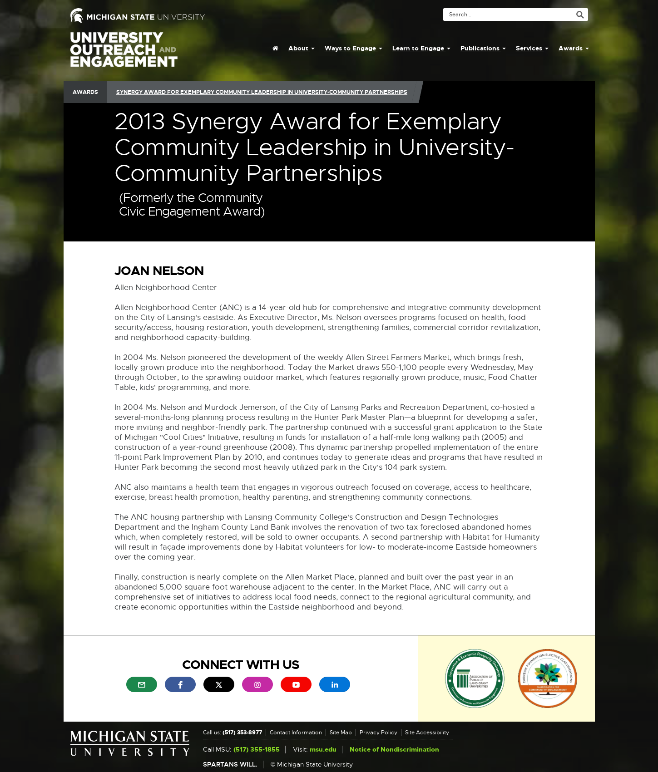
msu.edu (323, 749)
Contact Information (296, 732)
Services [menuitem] (532, 48)
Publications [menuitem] (483, 48)
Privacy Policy (378, 732)
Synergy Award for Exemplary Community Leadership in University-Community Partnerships (261, 92)
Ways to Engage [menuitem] (353, 48)
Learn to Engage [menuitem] (421, 48)
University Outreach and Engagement (124, 54)
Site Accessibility (427, 732)
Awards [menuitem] (574, 48)
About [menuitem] (301, 48)
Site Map (341, 732)
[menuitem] (275, 48)
